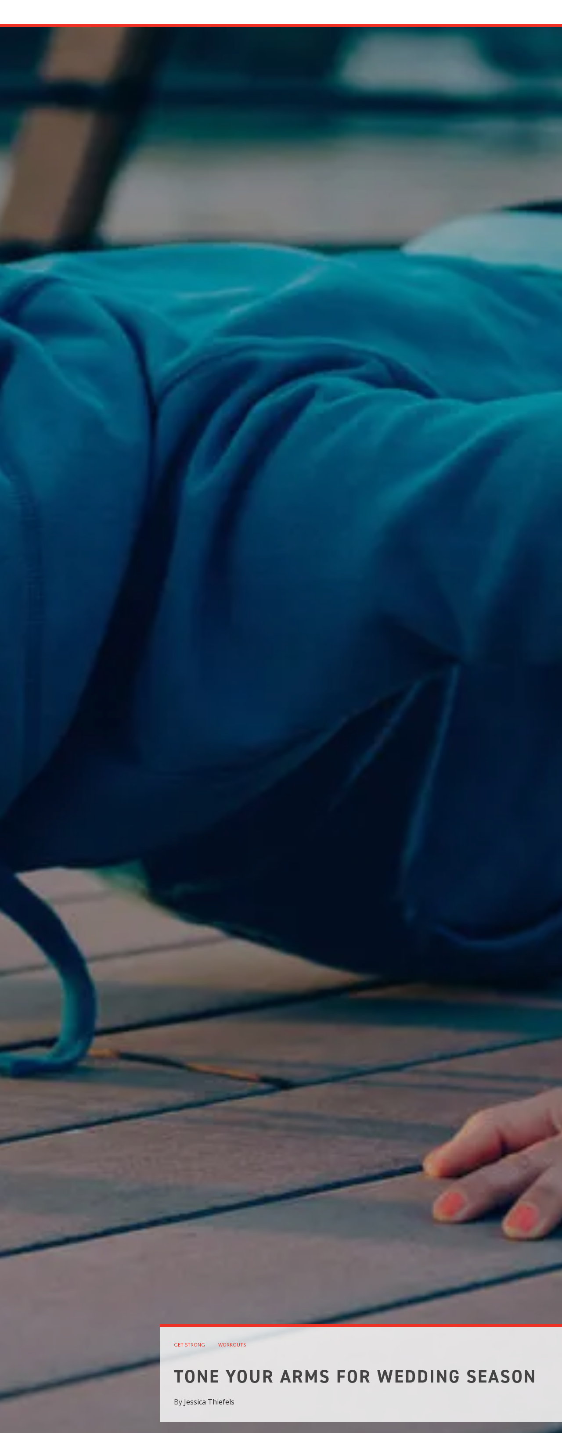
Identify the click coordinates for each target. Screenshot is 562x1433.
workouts (232, 1344)
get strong (189, 1344)
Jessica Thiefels (209, 1402)
